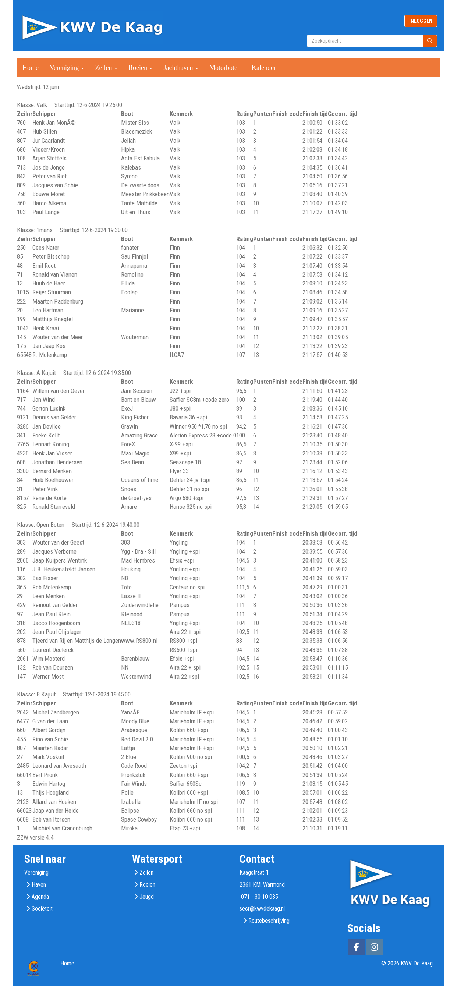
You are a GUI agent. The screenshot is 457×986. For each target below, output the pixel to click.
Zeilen (106, 67)
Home (30, 67)
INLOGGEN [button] (420, 21)
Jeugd (146, 896)
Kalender (264, 67)
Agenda (40, 896)
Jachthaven (180, 67)
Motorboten (225, 67)
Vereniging (67, 67)
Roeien (140, 67)
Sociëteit (42, 908)
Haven (39, 884)
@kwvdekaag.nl (262, 908)
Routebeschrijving (269, 920)
